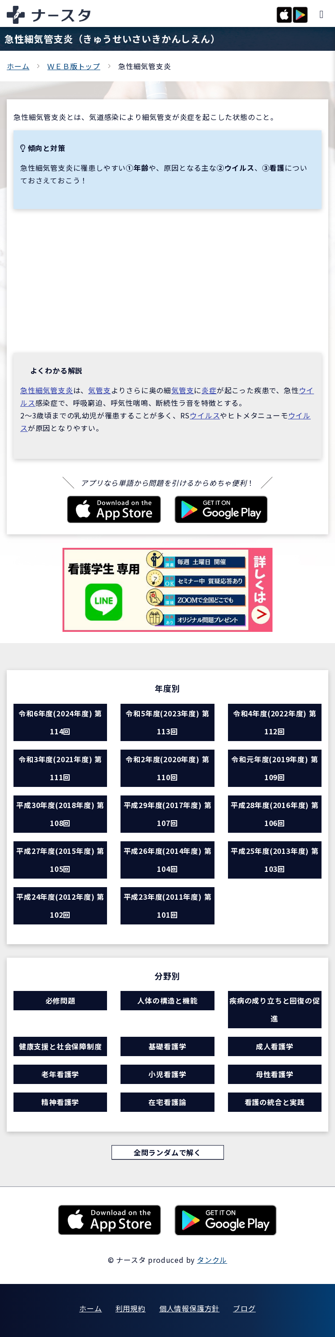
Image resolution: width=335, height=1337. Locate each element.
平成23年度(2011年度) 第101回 (168, 905)
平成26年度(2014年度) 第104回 (168, 859)
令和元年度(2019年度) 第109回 (274, 768)
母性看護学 (275, 1074)
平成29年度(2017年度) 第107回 (168, 814)
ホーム (18, 66)
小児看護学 (167, 1074)
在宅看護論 (167, 1102)
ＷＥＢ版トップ (73, 66)
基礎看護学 (167, 1046)
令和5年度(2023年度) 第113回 (167, 722)
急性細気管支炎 (46, 390)
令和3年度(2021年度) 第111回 (60, 768)
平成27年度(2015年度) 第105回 (60, 859)
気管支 (99, 390)
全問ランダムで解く (167, 1152)
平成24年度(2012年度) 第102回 (60, 905)
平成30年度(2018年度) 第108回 (60, 814)
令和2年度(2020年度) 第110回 (167, 768)
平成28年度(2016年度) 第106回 (275, 814)
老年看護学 (60, 1074)
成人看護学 (275, 1046)
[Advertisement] (167, 281)
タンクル (212, 1259)
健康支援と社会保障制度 (60, 1046)
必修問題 (60, 1000)
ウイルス (205, 415)
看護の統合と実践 (275, 1102)
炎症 (209, 390)
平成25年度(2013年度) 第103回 (275, 859)
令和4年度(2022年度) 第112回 (275, 722)
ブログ (244, 1308)
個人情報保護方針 (189, 1308)
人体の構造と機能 (167, 1000)
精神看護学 (60, 1102)
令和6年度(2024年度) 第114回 (60, 722)
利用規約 (131, 1308)
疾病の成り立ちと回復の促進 (274, 1009)
